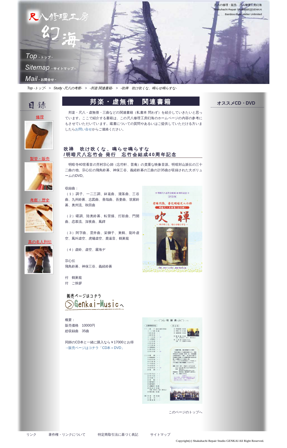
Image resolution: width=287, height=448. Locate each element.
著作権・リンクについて (66, 435)
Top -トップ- (36, 88)
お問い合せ (83, 129)
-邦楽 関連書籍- (101, 88)
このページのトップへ (185, 412)
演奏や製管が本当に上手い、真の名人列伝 (39, 259)
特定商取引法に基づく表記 (118, 435)
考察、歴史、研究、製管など (39, 218)
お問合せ (62, 77)
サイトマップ (62, 65)
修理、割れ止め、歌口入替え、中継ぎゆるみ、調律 (39, 135)
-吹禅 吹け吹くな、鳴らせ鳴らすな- (149, 88)
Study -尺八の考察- (68, 88)
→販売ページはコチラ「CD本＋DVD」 (95, 348)
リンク (31, 435)
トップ (62, 54)
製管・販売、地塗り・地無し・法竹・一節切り (39, 176)
